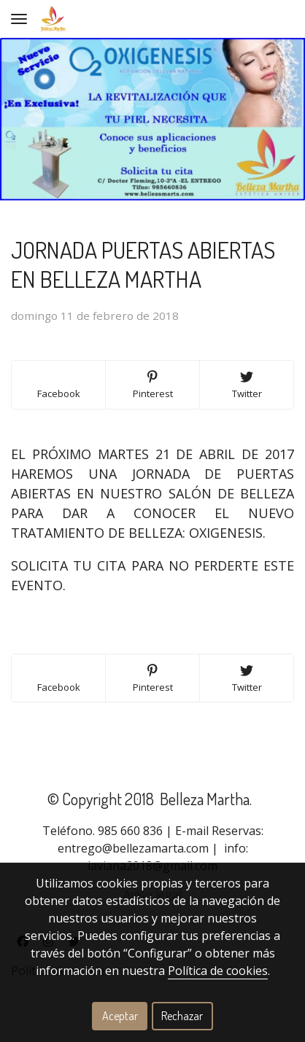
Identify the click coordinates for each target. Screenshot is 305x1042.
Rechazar (182, 1015)
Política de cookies (218, 971)
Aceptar (120, 1015)
